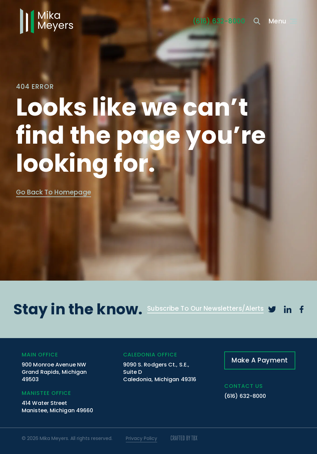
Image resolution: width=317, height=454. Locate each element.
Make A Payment (260, 360)
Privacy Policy (141, 438)
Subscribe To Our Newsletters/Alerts (205, 309)
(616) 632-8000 (245, 396)
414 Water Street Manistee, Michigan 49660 (57, 406)
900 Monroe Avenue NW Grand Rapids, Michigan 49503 (54, 372)
